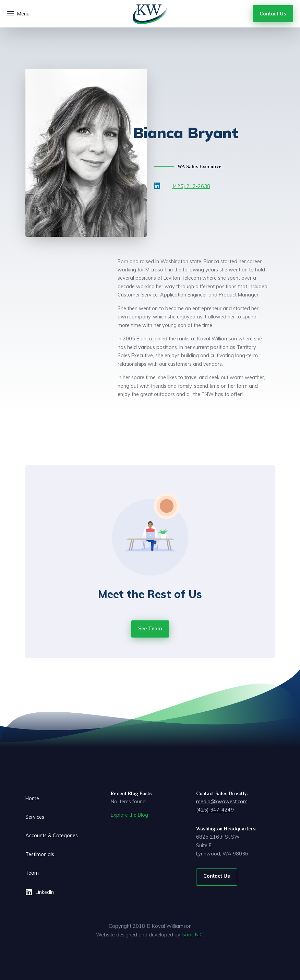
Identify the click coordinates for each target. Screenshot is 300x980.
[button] (18, 14)
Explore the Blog (129, 815)
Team (32, 873)
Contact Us (216, 876)
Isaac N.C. (193, 935)
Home (32, 798)
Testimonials (39, 854)
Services (34, 817)
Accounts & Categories (51, 835)
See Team (150, 629)
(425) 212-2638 (191, 186)
